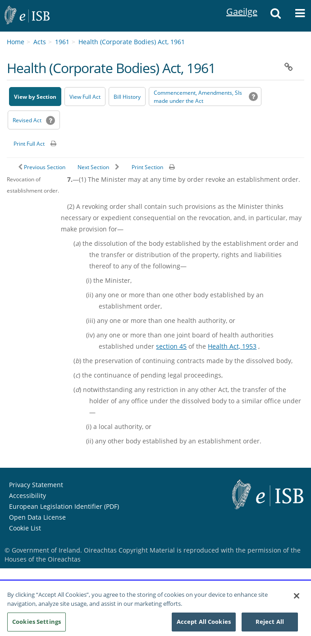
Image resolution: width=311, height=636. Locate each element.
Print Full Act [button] (29, 143)
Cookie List (25, 528)
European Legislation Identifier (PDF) (64, 506)
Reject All (270, 622)
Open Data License (37, 517)
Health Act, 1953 (232, 346)
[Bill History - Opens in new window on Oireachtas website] (127, 96)
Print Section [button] (147, 167)
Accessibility (27, 495)
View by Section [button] (35, 97)
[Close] (296, 596)
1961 (62, 41)
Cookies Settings (36, 622)
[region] (155, 608)
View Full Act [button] (85, 97)
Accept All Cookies (204, 622)
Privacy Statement (36, 484)
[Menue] (299, 16)
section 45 (171, 346)
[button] (288, 67)
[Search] (275, 16)
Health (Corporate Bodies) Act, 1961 (131, 41)
